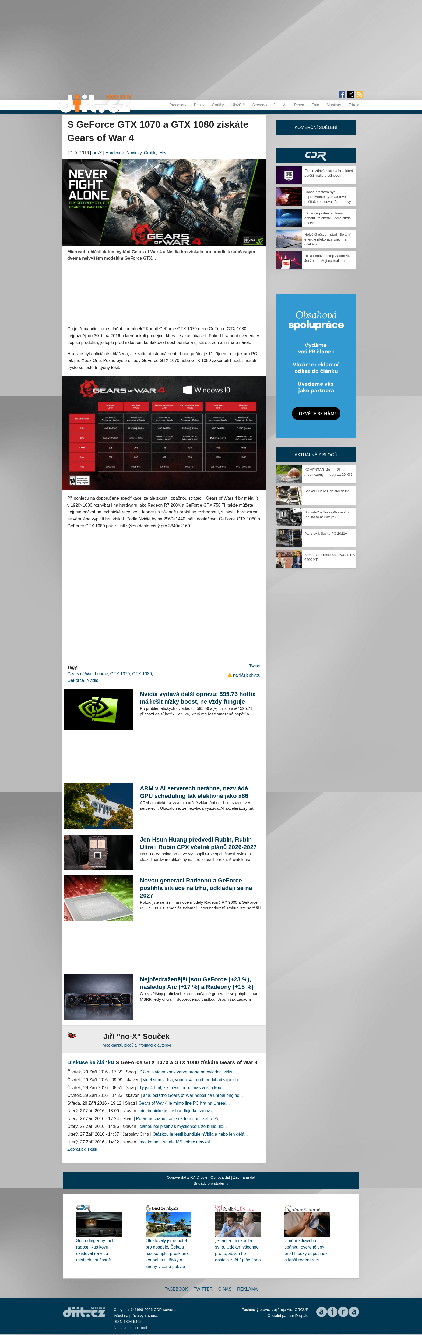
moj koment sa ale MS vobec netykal (175, 1142)
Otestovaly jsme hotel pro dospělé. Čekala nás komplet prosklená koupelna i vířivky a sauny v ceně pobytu (167, 1253)
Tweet (255, 666)
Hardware (114, 153)
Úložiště (238, 105)
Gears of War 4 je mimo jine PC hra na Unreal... (184, 1103)
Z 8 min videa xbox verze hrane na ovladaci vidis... (187, 1072)
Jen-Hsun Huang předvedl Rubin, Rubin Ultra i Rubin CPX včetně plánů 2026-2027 (198, 843)
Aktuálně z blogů (315, 455)
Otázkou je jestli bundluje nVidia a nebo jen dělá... (200, 1134)
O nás (225, 1289)
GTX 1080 (142, 674)
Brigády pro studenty (211, 1183)
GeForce (75, 680)
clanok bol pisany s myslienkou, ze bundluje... (183, 1126)
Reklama (247, 1289)
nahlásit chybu (247, 675)
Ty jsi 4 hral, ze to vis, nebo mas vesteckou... (182, 1087)
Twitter (203, 1289)
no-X (97, 153)
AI (285, 105)
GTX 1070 (120, 674)
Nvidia (92, 680)
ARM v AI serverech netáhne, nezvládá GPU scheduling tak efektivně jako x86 (194, 792)
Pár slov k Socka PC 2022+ (325, 533)
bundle (101, 674)
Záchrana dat (244, 1177)
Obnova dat (220, 1177)
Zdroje (354, 105)
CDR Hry (316, 155)
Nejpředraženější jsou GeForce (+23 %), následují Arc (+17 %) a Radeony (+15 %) (197, 983)
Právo (299, 105)
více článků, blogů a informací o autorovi (137, 1045)
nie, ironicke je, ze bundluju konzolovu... (178, 1110)
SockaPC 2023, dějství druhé (327, 491)
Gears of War (80, 674)
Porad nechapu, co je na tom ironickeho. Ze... (179, 1118)
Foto (315, 105)
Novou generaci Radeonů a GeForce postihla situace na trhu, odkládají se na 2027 (196, 888)
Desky (199, 105)
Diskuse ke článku (90, 1062)
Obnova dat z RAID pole (187, 1177)
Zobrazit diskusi (82, 1149)
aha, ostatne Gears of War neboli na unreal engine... (193, 1095)
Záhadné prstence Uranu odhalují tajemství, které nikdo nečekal (327, 218)
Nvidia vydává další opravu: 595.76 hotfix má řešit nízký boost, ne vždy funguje (197, 698)
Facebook (176, 1289)
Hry (163, 153)
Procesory (177, 105)
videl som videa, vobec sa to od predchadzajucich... (192, 1079)
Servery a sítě (263, 105)
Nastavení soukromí (130, 1328)
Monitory (334, 105)
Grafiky (218, 105)
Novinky (134, 153)
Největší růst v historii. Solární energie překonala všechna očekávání (327, 239)
